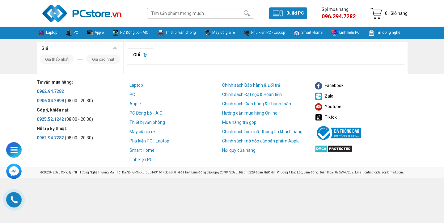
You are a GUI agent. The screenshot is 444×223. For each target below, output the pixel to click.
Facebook (329, 85)
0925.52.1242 (50, 119)
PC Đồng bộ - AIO (146, 113)
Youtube (328, 106)
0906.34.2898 (50, 100)
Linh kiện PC (141, 159)
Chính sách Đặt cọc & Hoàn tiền (252, 94)
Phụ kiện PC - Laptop (149, 140)
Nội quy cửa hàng (239, 150)
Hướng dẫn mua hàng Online (249, 113)
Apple (135, 103)
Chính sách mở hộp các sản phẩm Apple (261, 140)
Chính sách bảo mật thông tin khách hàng (262, 131)
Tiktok (326, 117)
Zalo (324, 96)
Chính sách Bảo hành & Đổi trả (251, 85)
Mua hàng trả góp (239, 122)
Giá (140, 54)
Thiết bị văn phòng (147, 122)
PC (132, 94)
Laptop (136, 85)
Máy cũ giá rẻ (142, 131)
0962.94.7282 (50, 91)
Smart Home (141, 150)
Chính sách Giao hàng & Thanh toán (256, 103)
